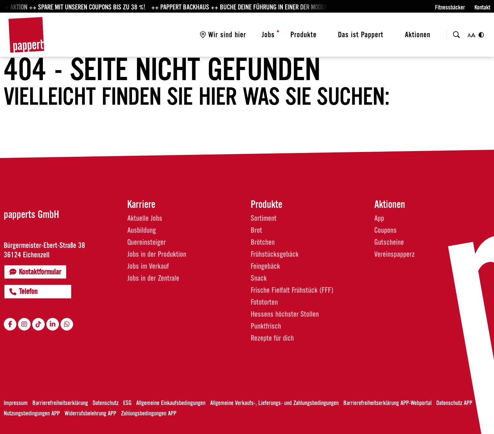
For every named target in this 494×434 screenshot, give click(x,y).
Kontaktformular (35, 271)
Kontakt (482, 7)
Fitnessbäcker (450, 7)
